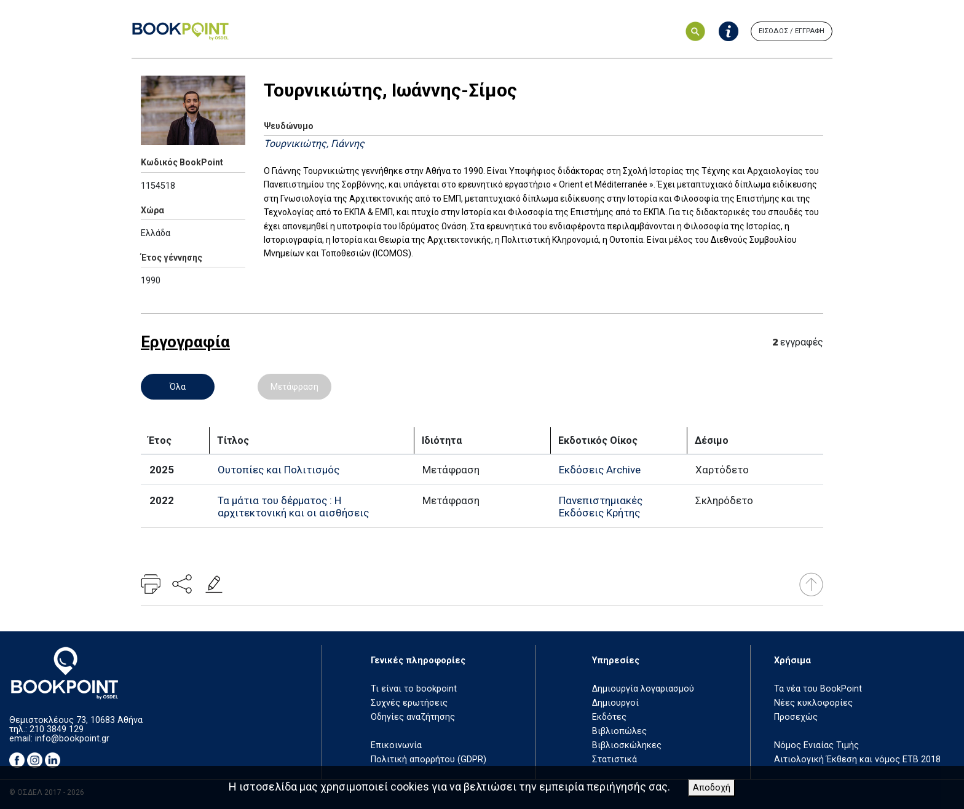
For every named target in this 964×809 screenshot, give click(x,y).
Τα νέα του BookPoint (818, 689)
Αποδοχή (711, 788)
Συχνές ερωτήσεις (409, 703)
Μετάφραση (294, 387)
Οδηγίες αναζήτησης (413, 717)
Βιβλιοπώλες (619, 731)
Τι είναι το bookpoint (414, 689)
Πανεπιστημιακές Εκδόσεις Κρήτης (600, 506)
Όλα (178, 387)
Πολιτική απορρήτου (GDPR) (428, 759)
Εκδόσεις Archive (600, 470)
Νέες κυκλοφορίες (813, 703)
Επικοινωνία (396, 745)
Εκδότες (609, 717)
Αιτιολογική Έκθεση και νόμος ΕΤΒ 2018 (857, 759)
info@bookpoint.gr (72, 738)
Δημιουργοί (615, 703)
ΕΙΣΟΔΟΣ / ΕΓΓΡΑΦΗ (791, 31)
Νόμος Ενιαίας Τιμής (816, 745)
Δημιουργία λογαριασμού (643, 689)
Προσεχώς (796, 717)
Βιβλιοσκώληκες (627, 745)
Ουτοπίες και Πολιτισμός (278, 470)
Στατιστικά (614, 759)
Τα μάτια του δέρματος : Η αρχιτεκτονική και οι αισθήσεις (293, 506)
